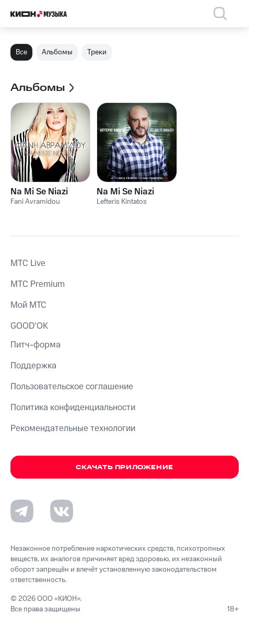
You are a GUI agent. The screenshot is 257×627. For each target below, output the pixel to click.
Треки (97, 52)
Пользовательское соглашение (71, 386)
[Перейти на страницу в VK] (61, 511)
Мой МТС (28, 305)
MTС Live (27, 263)
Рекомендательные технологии (72, 428)
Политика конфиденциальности (72, 407)
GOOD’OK (29, 326)
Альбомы (57, 52)
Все (21, 52)
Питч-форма (35, 345)
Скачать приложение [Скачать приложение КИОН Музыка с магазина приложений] (124, 467)
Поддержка (33, 365)
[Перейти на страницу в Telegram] (21, 511)
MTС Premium (37, 284)
